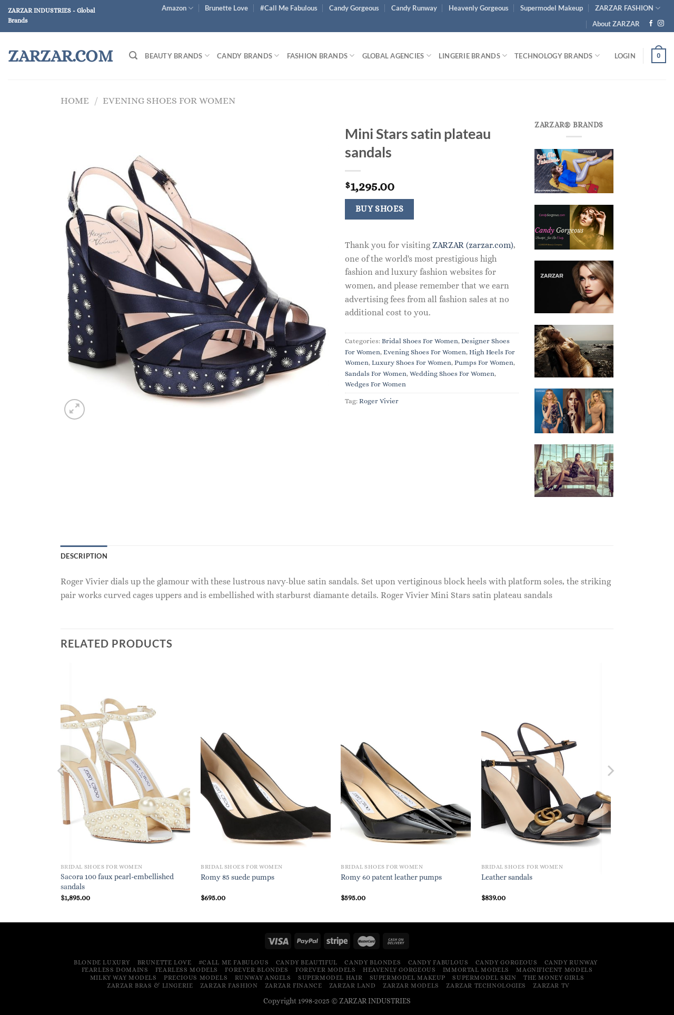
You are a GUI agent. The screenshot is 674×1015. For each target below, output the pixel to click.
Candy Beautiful (307, 962)
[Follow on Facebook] (651, 23)
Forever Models (325, 969)
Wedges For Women (375, 384)
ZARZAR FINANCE (293, 985)
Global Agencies (396, 56)
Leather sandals (506, 877)
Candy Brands (248, 56)
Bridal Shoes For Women (420, 341)
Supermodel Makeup (551, 8)
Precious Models (195, 977)
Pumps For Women (483, 362)
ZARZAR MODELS (411, 985)
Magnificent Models (554, 969)
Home (75, 100)
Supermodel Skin (484, 977)
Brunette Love (226, 8)
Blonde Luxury (102, 962)
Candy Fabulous (438, 962)
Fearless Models (186, 969)
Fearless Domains (115, 969)
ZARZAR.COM (60, 55)
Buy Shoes (379, 209)
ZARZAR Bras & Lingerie (150, 985)
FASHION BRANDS (321, 56)
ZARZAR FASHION (627, 8)
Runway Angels (263, 977)
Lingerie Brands (473, 56)
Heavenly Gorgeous (479, 8)
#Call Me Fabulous (289, 8)
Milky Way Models (123, 977)
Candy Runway (414, 8)
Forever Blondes (256, 969)
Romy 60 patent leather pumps (391, 877)
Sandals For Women (376, 373)
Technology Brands (557, 56)
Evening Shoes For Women (169, 100)
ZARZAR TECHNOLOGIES (486, 985)
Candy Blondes (372, 962)
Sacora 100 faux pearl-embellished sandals (117, 881)
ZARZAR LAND (352, 985)
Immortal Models (476, 969)
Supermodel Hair (330, 977)
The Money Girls (553, 977)
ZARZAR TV (551, 985)
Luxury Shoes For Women (411, 362)
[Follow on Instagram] (661, 23)
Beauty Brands (177, 56)
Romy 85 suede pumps (237, 877)
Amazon (177, 8)
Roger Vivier (379, 401)
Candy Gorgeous (354, 8)
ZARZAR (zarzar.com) (472, 245)
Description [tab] (84, 556)
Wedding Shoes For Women (452, 373)
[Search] (133, 55)
